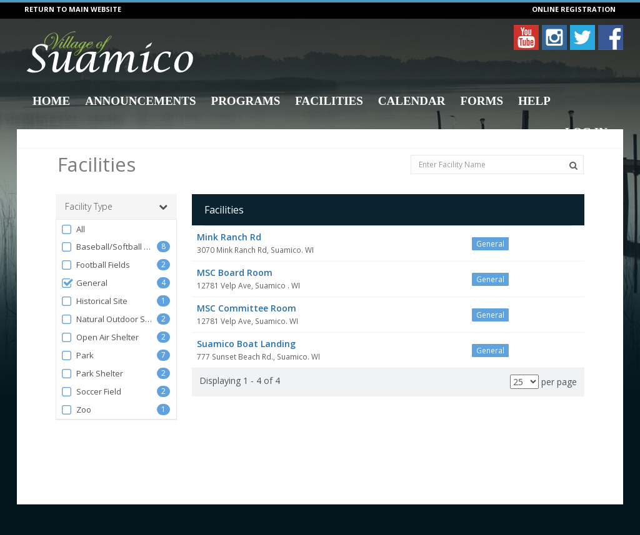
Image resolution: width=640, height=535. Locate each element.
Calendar (412, 100)
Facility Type (116, 206)
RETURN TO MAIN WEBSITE (72, 9)
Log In (586, 132)
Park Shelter (92, 374)
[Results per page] (524, 382)
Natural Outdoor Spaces (109, 319)
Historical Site (94, 301)
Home (51, 100)
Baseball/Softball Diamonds (109, 247)
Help (534, 100)
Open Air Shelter (100, 337)
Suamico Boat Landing (246, 344)
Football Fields (95, 265)
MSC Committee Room (246, 308)
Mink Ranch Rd (229, 237)
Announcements (140, 100)
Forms (481, 100)
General (84, 283)
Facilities (328, 100)
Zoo (76, 410)
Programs (246, 100)
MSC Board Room (234, 272)
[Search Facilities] (573, 165)
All (73, 229)
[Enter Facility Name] (497, 164)
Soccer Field (91, 392)
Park (77, 355)
